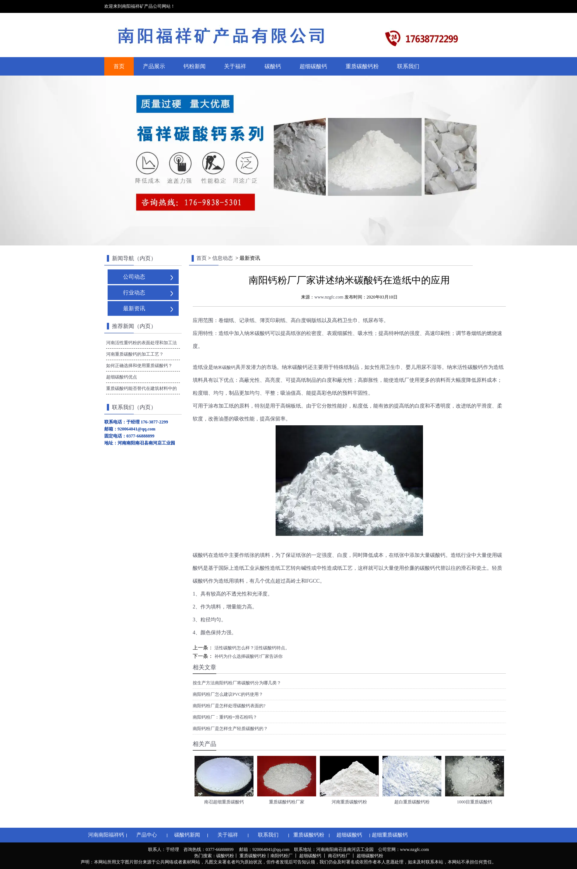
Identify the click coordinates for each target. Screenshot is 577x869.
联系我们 (408, 66)
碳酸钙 (273, 66)
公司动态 (134, 277)
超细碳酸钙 (313, 66)
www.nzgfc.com (328, 297)
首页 (119, 66)
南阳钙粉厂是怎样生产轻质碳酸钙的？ (230, 728)
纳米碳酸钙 (224, 367)
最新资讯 (134, 308)
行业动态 (134, 293)
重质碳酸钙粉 (362, 66)
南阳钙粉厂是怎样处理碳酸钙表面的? (229, 705)
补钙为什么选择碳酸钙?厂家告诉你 (248, 656)
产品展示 (154, 66)
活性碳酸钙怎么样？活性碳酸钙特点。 (251, 647)
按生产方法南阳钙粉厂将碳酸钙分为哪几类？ (237, 682)
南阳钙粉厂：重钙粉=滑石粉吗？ (225, 717)
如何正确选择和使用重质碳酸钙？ (139, 365)
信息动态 (222, 258)
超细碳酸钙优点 (121, 377)
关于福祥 (235, 66)
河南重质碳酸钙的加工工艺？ (135, 354)
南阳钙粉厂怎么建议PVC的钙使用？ (228, 694)
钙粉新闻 (194, 66)
